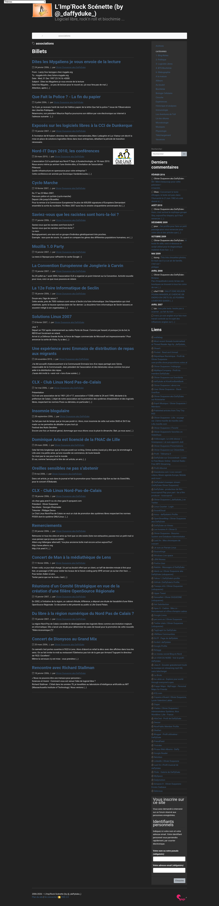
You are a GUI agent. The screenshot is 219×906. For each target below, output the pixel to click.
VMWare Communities (164, 634)
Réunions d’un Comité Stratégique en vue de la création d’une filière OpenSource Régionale (76, 588)
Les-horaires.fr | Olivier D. (165, 529)
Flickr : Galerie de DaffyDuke (167, 772)
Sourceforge (160, 551)
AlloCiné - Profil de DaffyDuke (167, 718)
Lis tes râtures (162, 118)
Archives (160, 46)
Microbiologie (162, 122)
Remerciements (47, 525)
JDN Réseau (160, 559)
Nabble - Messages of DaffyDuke (169, 567)
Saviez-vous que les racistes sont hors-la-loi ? (75, 214)
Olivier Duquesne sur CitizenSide (169, 450)
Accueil (37, 36)
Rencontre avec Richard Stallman (63, 667)
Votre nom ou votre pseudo (165, 852)
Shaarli (157, 348)
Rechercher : (157, 149)
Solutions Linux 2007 (52, 316)
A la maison (161, 76)
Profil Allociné (160, 468)
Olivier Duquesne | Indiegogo (167, 366)
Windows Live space (163, 555)
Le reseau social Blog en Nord (168, 654)
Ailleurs (159, 80)
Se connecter (50, 897)
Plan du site (37, 897)
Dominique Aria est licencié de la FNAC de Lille (76, 439)
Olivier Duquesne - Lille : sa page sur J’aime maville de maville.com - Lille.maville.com (167, 420)
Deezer (157, 722)
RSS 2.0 (63, 897)
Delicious (158, 791)
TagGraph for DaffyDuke (165, 630)
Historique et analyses (166, 106)
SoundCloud (159, 510)
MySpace (158, 776)
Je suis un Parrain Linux (165, 547)
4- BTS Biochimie (164, 68)
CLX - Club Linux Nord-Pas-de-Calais (67, 490)
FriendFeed (159, 741)
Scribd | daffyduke (162, 642)
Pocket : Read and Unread (166, 352)
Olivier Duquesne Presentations (168, 446)
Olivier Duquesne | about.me (167, 385)
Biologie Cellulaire (164, 93)
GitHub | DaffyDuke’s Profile (166, 582)
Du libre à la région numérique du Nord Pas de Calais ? (83, 613)
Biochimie (160, 89)
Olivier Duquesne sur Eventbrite (168, 377)
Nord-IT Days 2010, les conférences (65, 150)
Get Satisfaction (161, 604)
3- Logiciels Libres (164, 64)
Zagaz (157, 704)
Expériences (161, 101)
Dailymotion (159, 780)
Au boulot (160, 85)
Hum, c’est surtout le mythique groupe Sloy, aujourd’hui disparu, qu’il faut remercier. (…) (169, 215)
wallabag (158, 337)
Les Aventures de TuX (166, 114)
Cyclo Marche (45, 182)
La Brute (158, 675)
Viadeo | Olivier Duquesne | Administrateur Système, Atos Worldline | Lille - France (165, 711)
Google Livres (160, 615)
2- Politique (161, 59)
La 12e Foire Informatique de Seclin (65, 288)
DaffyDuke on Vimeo (163, 525)
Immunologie (162, 110)
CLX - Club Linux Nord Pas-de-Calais (66, 382)
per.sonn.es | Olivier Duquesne (168, 619)
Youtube (158, 745)
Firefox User (159, 563)
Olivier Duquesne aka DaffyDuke (71, 67)
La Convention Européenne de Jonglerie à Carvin (77, 265)
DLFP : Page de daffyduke (166, 638)
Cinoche (159, 97)
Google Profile (160, 646)
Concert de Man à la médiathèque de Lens (71, 557)
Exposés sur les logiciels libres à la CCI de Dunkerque (82, 125)
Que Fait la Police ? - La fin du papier (66, 96)
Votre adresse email (168, 865)
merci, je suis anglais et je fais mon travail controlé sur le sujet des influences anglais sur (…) (168, 318)
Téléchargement (163, 135)
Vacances (160, 139)
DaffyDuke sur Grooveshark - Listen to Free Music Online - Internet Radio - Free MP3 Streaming (169, 461)
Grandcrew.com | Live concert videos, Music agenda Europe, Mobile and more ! (168, 475)
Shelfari (157, 730)
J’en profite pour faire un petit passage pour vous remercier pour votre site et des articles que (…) (169, 229)
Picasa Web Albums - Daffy (166, 749)
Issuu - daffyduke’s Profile (166, 514)
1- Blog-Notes (162, 55)
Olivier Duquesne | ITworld (166, 428)
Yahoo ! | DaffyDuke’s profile (167, 578)
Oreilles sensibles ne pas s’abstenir (65, 468)
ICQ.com (158, 693)
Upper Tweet (160, 593)
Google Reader (161, 753)
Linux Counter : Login (164, 506)
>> (184, 154)
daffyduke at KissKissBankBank (169, 381)
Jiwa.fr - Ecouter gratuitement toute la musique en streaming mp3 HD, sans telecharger (169, 668)
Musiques (160, 127)
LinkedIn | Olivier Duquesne (166, 761)
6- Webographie (163, 72)
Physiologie (161, 131)
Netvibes (158, 757)
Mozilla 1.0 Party (48, 246)
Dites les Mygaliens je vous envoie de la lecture (76, 61)
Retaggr (157, 650)
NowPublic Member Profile (166, 726)
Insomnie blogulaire (50, 410)
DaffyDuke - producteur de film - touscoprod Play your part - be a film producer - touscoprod (168, 492)
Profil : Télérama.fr (162, 454)
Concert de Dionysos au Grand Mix (64, 638)
